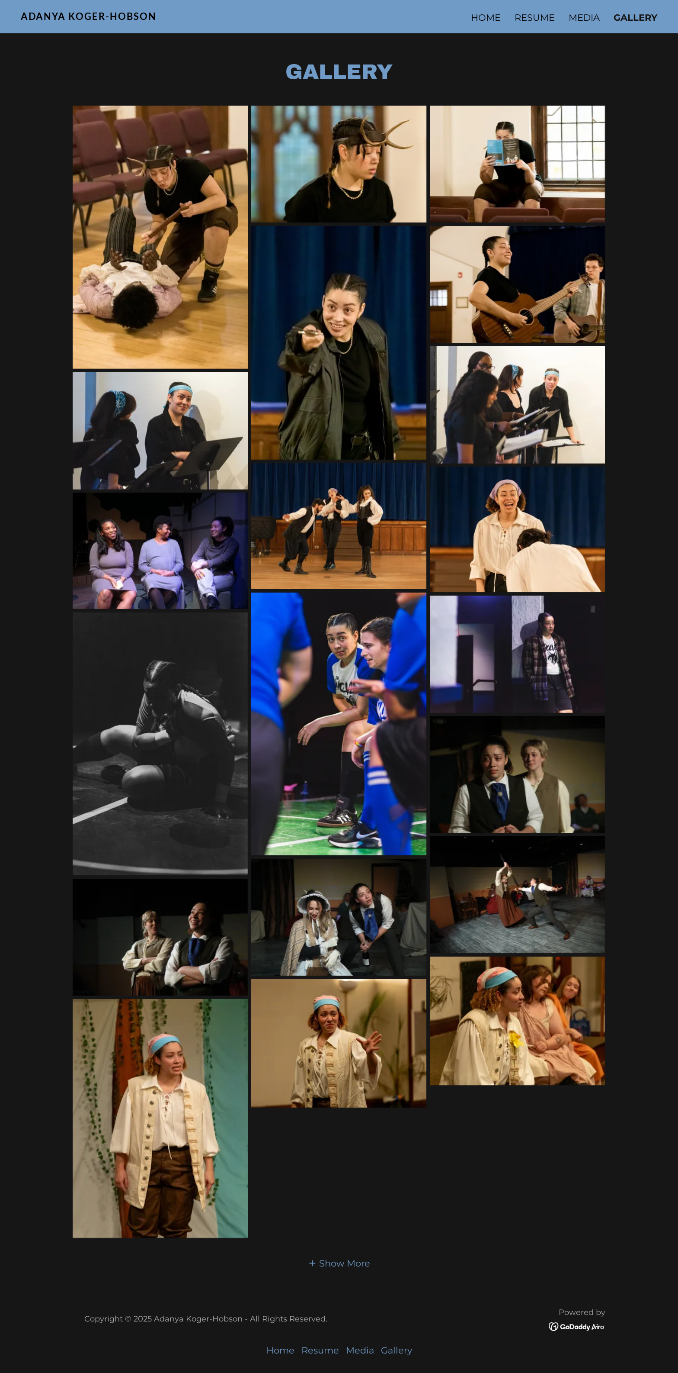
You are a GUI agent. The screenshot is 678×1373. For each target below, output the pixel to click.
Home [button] (280, 1350)
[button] (339, 1263)
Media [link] (584, 17)
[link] (176, 16)
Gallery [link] (635, 18)
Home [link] (486, 17)
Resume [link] (535, 17)
